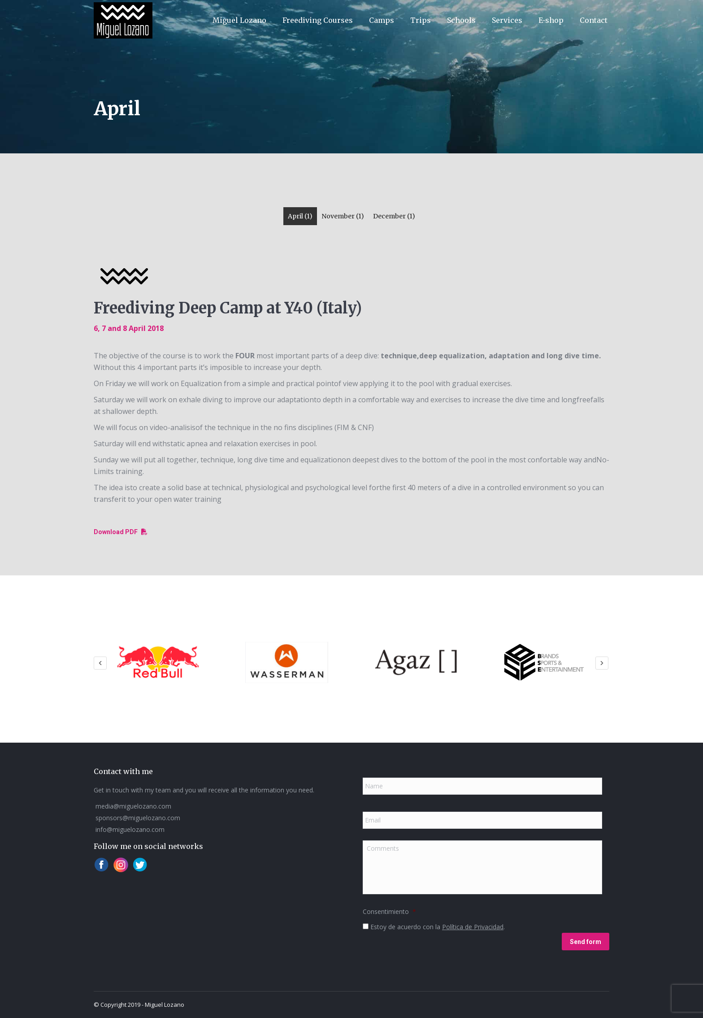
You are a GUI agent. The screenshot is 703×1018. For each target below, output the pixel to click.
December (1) (394, 216)
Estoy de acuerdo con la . (437, 926)
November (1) (342, 216)
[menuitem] (533, 11)
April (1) (300, 216)
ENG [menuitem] (533, 12)
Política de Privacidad (472, 926)
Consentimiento (389, 911)
